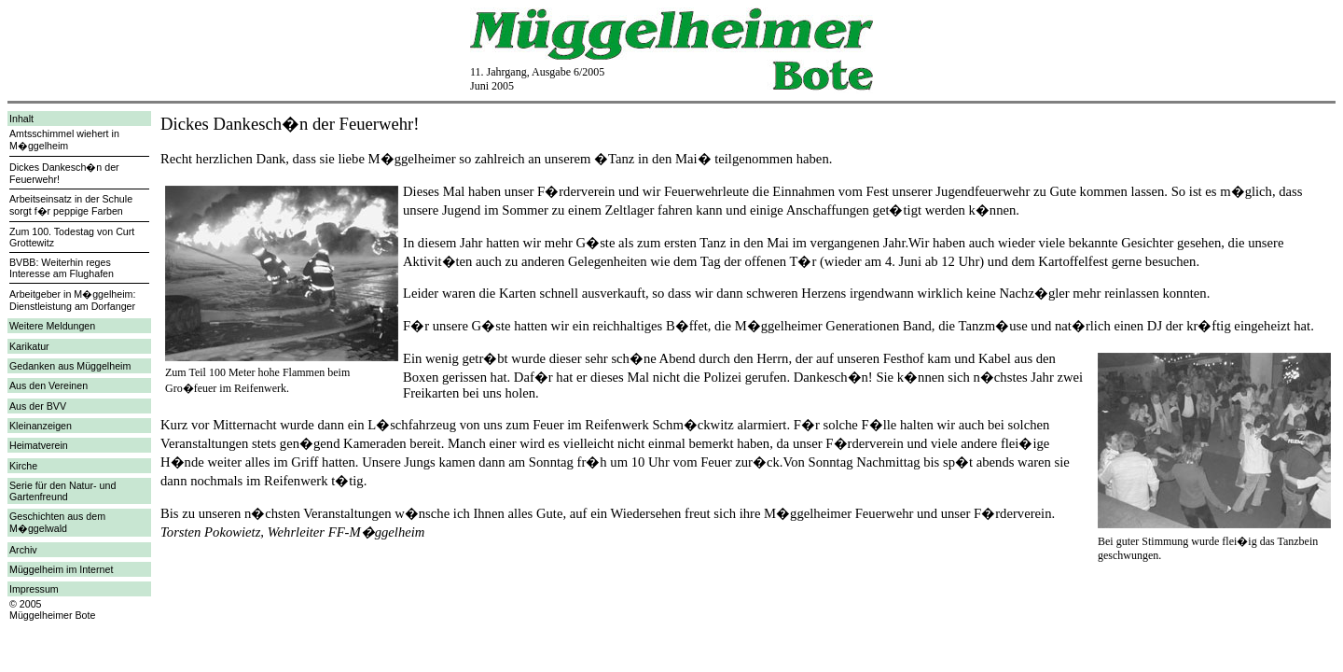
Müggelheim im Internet (61, 569)
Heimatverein (38, 445)
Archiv (23, 549)
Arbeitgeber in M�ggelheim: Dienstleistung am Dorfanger (72, 300)
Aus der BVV (37, 406)
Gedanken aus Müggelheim (70, 365)
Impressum (34, 589)
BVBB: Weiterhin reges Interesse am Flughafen (61, 268)
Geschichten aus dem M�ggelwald (57, 522)
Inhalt (21, 118)
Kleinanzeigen (40, 425)
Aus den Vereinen (48, 385)
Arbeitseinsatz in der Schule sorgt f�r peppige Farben (70, 205)
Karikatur (29, 346)
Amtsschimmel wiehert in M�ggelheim (64, 139)
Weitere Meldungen (52, 325)
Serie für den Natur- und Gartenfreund (62, 491)
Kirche (23, 465)
